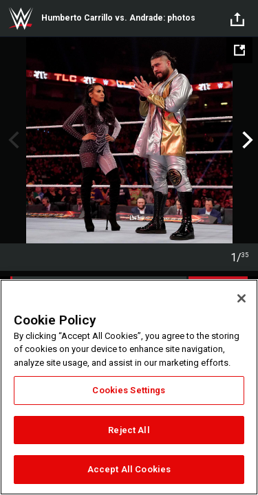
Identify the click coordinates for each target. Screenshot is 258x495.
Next (246, 140)
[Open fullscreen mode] (239, 50)
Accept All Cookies (129, 469)
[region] (129, 387)
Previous (12, 140)
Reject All (128, 430)
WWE (20, 18)
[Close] (241, 298)
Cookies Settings (128, 390)
